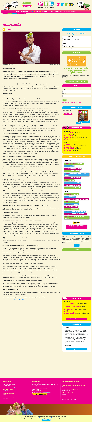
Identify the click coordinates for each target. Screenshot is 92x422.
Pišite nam (73, 11)
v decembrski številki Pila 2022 (16, 300)
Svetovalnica (24, 11)
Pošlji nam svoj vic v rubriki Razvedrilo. (76, 349)
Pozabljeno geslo (76, 102)
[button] (32, 11)
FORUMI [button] (38, 11)
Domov (17, 11)
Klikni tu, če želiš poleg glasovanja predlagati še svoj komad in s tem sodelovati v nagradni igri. (76, 227)
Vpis (64, 100)
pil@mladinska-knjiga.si (12, 387)
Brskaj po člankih (65, 11)
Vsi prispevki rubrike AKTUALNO (76, 81)
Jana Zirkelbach (6, 391)
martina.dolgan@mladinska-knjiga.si (43, 392)
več (83, 78)
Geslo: (64, 94)
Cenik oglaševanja (40, 394)
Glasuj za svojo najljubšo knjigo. (77, 319)
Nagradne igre (55, 11)
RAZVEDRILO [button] (45, 11)
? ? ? (77, 246)
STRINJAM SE (46, 420)
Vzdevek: (64, 89)
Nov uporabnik (66, 102)
